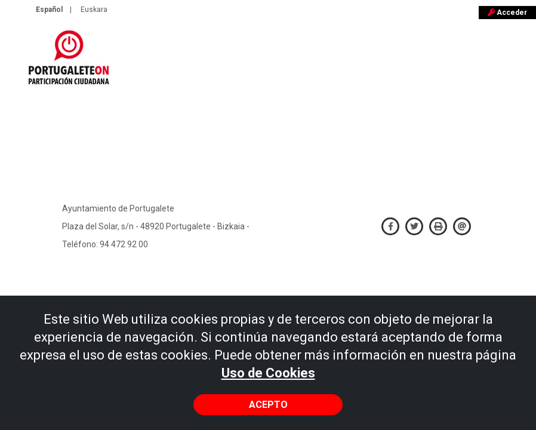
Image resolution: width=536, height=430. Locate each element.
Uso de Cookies (268, 373)
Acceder (507, 12)
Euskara (94, 9)
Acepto (268, 404)
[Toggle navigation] (519, 63)
